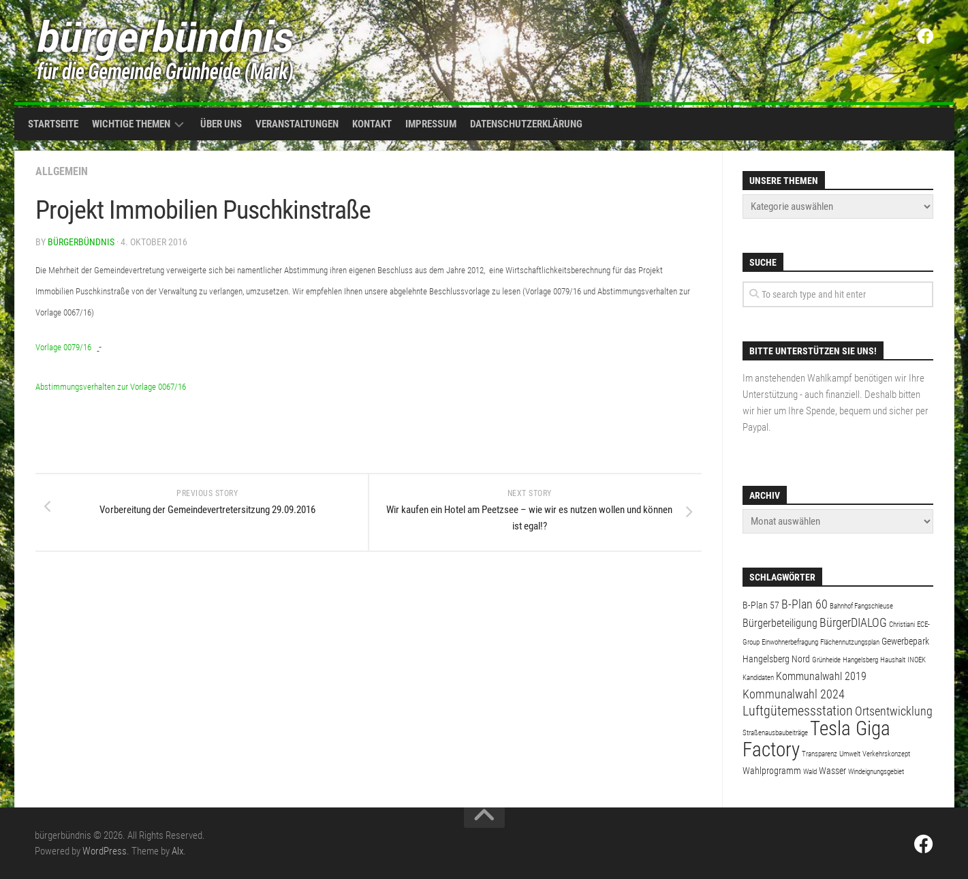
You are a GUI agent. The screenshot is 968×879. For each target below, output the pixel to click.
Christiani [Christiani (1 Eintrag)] (902, 624)
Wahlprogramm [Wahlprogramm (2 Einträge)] (772, 770)
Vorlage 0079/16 (63, 347)
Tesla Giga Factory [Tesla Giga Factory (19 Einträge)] (816, 739)
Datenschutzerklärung (526, 124)
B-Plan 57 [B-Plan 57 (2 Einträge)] (761, 605)
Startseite (53, 124)
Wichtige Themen (131, 124)
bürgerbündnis (81, 241)
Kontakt (372, 124)
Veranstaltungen (297, 124)
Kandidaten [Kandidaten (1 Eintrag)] (758, 677)
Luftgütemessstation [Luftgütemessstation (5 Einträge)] (798, 711)
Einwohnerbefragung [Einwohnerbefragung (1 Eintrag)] (790, 642)
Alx (177, 851)
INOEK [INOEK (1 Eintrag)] (916, 660)
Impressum (430, 124)
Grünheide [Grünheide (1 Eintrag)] (826, 660)
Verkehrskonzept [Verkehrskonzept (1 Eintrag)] (886, 754)
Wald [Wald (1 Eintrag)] (810, 771)
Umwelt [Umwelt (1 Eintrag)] (849, 754)
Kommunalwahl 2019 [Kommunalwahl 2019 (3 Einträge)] (821, 676)
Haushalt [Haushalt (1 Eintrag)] (892, 660)
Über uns (221, 124)
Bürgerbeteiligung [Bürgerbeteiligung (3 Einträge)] (780, 623)
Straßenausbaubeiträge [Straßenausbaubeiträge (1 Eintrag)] (775, 732)
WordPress (104, 851)
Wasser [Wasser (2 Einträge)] (832, 770)
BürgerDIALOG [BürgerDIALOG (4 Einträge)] (853, 622)
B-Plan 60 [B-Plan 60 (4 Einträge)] (804, 604)
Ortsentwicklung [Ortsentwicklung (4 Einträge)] (894, 711)
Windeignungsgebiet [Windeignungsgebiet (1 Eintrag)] (876, 771)
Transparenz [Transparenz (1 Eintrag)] (819, 754)
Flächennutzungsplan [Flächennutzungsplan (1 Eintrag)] (849, 642)
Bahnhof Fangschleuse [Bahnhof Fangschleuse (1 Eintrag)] (861, 606)
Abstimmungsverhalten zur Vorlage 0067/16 (110, 387)
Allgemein (61, 171)
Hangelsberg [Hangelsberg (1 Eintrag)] (860, 660)
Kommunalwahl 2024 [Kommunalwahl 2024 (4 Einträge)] (794, 694)
